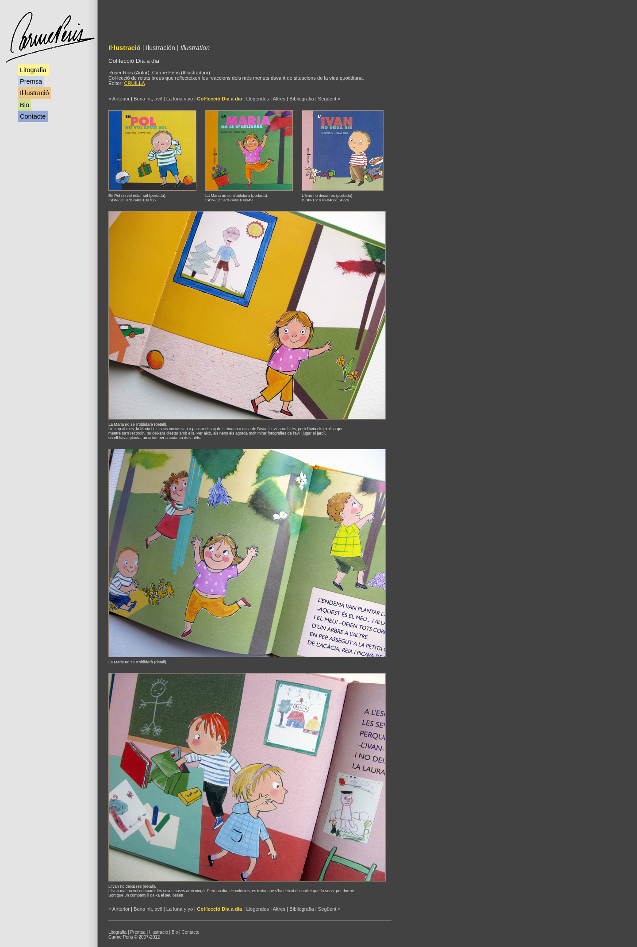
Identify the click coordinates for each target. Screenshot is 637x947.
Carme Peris (49, 37)
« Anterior (119, 98)
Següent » (329, 98)
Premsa (31, 81)
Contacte (33, 116)
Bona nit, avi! (148, 98)
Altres (279, 98)
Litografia (33, 69)
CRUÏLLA (134, 83)
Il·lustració (34, 92)
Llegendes (257, 98)
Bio (24, 104)
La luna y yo (179, 98)
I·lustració (158, 932)
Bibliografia (301, 98)
